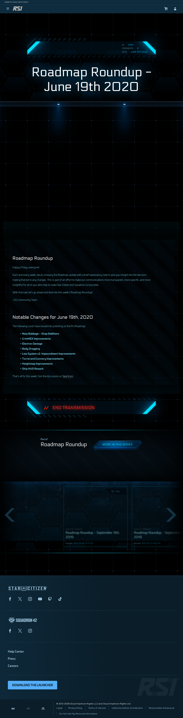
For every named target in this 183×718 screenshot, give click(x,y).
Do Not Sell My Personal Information (78, 713)
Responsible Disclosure (161, 708)
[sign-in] (175, 8)
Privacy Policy (75, 708)
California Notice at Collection (127, 708)
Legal (59, 708)
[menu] (7, 8)
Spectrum (68, 376)
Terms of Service (97, 708)
